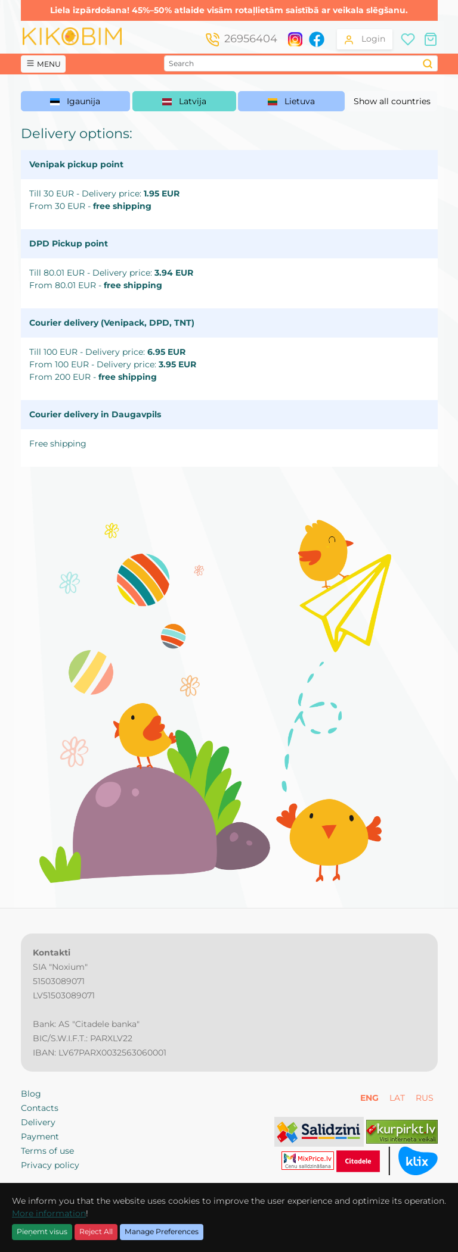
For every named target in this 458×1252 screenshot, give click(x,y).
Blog (31, 1093)
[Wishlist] (408, 38)
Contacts (39, 1108)
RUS (425, 1097)
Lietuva (291, 101)
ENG (370, 1097)
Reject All (96, 1231)
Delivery (38, 1122)
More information (49, 1213)
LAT (398, 1097)
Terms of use (47, 1151)
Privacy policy (50, 1165)
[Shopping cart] (430, 38)
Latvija (184, 101)
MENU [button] (43, 63)
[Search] (428, 63)
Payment (40, 1136)
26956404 (250, 38)
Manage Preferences (162, 1231)
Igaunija (75, 101)
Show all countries (392, 101)
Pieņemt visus (42, 1231)
